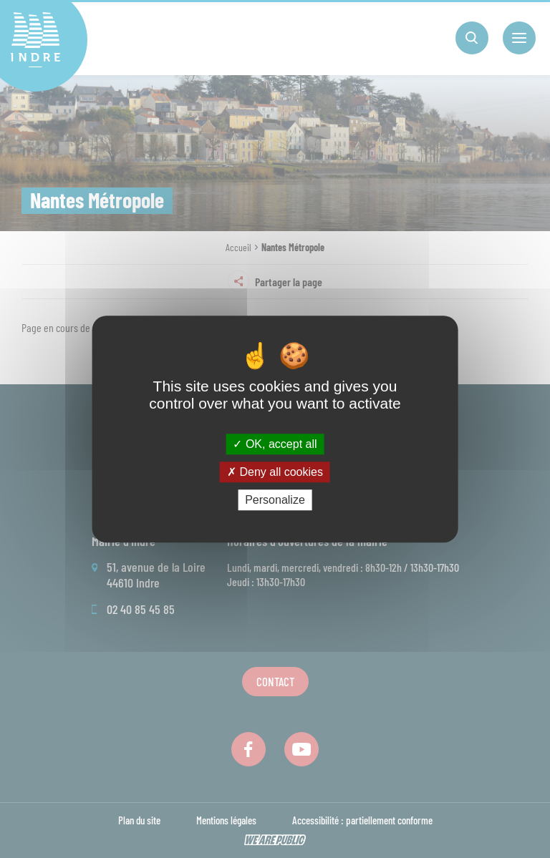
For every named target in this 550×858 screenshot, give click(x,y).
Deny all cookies (275, 472)
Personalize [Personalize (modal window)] (275, 500)
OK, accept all (275, 444)
